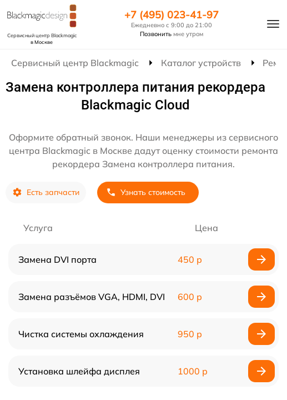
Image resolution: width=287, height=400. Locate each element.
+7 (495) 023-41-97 (171, 15)
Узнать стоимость (145, 192)
